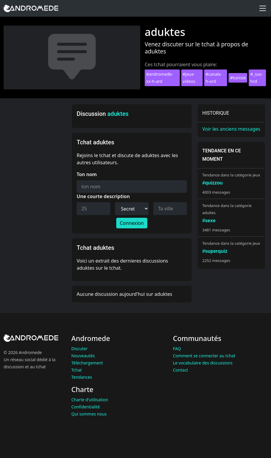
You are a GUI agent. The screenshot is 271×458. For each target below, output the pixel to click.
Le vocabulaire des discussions (202, 363)
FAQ (177, 348)
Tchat (76, 370)
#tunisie (238, 77)
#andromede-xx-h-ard (159, 77)
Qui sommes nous (89, 414)
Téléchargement (87, 363)
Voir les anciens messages (231, 129)
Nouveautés (83, 355)
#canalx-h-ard (214, 77)
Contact (180, 370)
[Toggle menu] (262, 8)
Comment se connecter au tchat (204, 355)
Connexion (132, 223)
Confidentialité (85, 407)
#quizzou (212, 182)
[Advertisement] (36, 193)
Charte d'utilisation (89, 399)
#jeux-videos (189, 77)
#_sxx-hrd (256, 77)
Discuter (79, 348)
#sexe (209, 220)
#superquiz (214, 251)
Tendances (81, 377)
